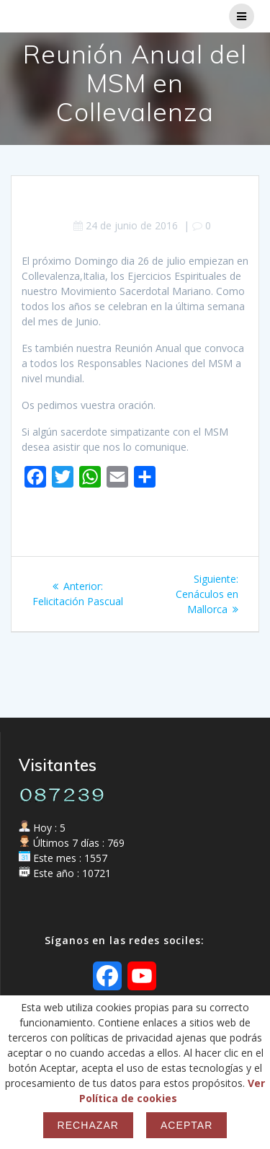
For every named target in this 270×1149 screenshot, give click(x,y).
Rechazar (88, 1125)
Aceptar (186, 1125)
